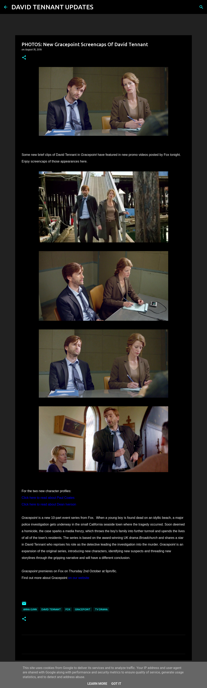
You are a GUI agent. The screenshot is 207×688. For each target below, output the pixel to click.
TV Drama (101, 609)
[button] (24, 58)
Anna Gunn (30, 609)
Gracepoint (82, 609)
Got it (116, 684)
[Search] (99, 7)
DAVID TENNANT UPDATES (52, 7)
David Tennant (51, 609)
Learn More (97, 684)
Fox (67, 609)
